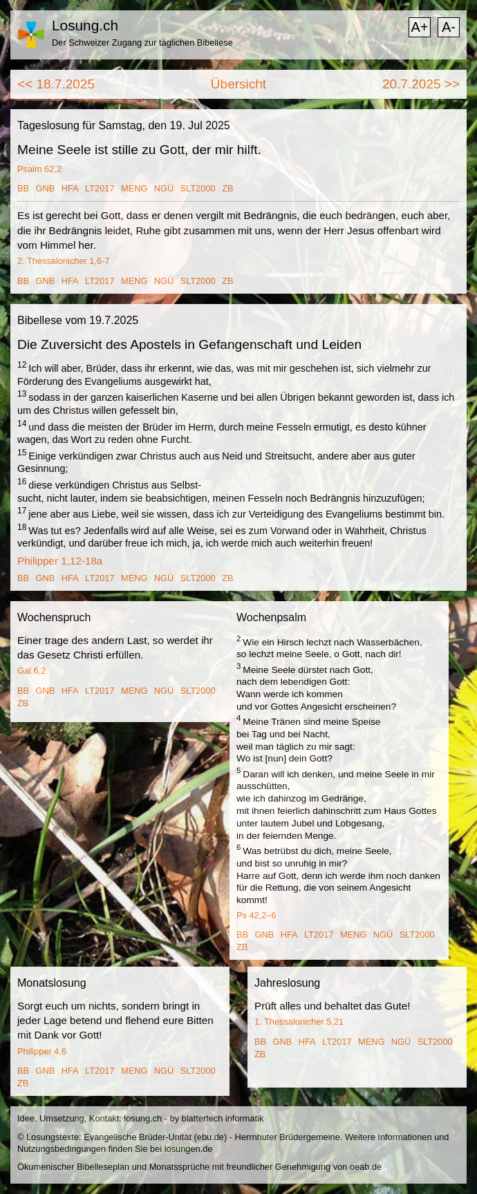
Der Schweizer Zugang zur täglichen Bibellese (142, 42)
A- (449, 27)
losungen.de (189, 1149)
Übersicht (238, 84)
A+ (419, 27)
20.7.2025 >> (421, 84)
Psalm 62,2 (39, 169)
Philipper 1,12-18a (59, 561)
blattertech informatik (223, 1118)
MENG (134, 188)
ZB (227, 188)
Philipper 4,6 (41, 1051)
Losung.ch (85, 25)
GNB (45, 188)
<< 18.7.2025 (56, 84)
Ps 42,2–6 (256, 915)
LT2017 (99, 188)
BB (23, 188)
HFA (70, 188)
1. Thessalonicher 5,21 (299, 1021)
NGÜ (164, 188)
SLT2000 (198, 188)
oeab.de (366, 1167)
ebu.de (210, 1137)
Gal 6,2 (31, 670)
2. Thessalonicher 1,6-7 (63, 261)
